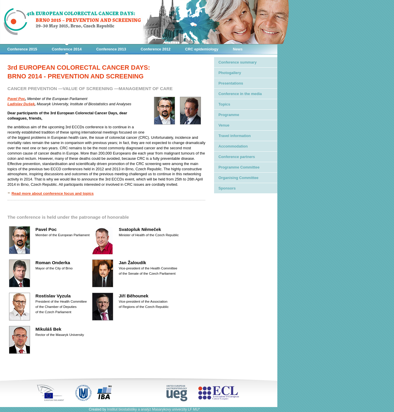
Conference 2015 (22, 49)
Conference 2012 (155, 49)
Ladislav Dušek (21, 104)
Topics (224, 104)
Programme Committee (239, 167)
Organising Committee (238, 178)
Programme (228, 115)
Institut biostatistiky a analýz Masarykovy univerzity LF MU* (153, 409)
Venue (224, 125)
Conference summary (237, 62)
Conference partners (236, 157)
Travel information (234, 136)
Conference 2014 (66, 49)
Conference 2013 (111, 49)
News (238, 49)
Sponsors (227, 188)
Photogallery (229, 73)
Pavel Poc (16, 99)
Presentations (230, 83)
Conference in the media (240, 94)
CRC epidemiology (201, 49)
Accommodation (233, 146)
